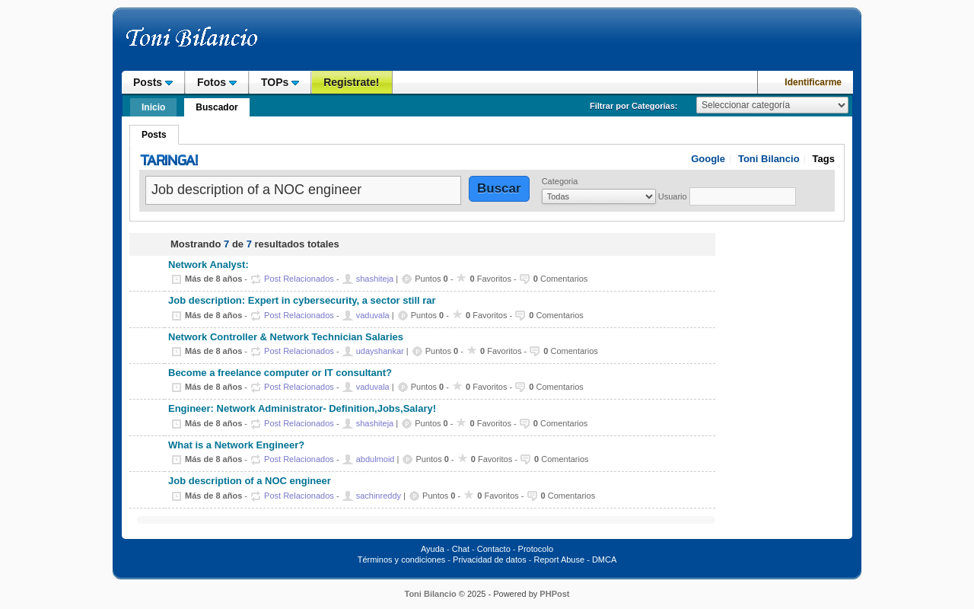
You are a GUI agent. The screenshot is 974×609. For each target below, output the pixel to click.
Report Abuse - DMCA (574, 559)
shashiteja (375, 278)
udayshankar (380, 351)
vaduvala (373, 315)
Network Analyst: (208, 265)
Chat (460, 548)
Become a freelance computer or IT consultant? (280, 373)
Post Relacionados (299, 278)
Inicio (153, 107)
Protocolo (535, 548)
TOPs (280, 82)
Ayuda (432, 548)
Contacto (494, 548)
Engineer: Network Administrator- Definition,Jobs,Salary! (302, 408)
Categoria (560, 181)
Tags (824, 158)
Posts (153, 82)
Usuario (672, 196)
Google (708, 158)
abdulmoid (375, 459)
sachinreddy (378, 495)
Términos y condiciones (402, 559)
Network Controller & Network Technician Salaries (285, 337)
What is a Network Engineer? (236, 445)
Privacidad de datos (490, 559)
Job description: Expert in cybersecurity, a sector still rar (302, 300)
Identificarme (813, 82)
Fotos (217, 82)
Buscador (216, 107)
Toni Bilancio (769, 158)
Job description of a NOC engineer (249, 481)
